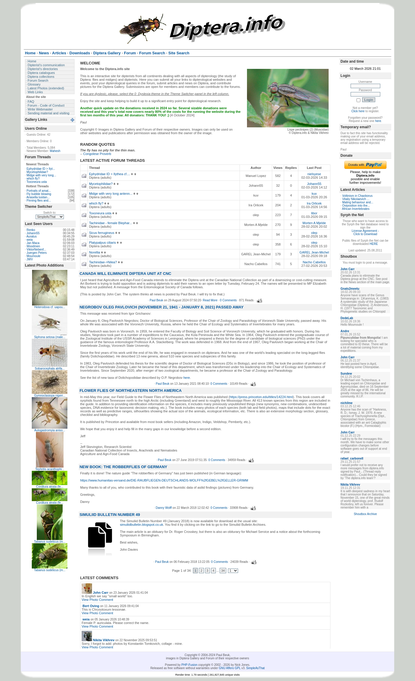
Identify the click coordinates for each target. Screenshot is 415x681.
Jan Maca (32, 243)
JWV (29, 259)
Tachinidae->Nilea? (104, 262)
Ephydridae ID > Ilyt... (40, 168)
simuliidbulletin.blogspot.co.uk (141, 524)
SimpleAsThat (255, 668)
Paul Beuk (156, 300)
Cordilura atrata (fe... (50, 486)
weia (29, 239)
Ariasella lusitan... (38, 197)
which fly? (32, 178)
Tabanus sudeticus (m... (50, 541)
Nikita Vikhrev (104, 640)
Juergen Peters (36, 252)
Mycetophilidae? (37, 172)
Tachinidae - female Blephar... (112, 223)
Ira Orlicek (314, 203)
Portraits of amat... (38, 190)
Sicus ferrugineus (103, 233)
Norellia (96, 252)
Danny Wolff (164, 507)
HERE (374, 244)
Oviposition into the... (356, 205)
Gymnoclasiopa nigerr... (49, 395)
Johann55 (32, 233)
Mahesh (55, 151)
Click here (358, 111)
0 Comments (228, 300)
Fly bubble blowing (38, 194)
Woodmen (33, 246)
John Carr (100, 592)
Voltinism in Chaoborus (357, 195)
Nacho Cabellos (314, 262)
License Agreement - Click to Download (365, 232)
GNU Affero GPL (229, 668)
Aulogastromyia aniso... (49, 430)
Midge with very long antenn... (112, 193)
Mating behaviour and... (357, 202)
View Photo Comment (97, 599)
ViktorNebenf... (36, 249)
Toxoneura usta (36, 181)
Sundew (346, 373)
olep (314, 233)
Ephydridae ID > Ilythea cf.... (111, 174)
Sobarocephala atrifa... (50, 368)
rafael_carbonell (351, 458)
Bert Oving (91, 606)
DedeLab (346, 318)
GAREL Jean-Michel (314, 252)
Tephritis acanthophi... (49, 469)
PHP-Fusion (189, 664)
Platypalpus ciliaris (104, 242)
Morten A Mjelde (314, 223)
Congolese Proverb (97, 154)
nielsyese (314, 174)
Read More (210, 300)
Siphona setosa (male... (49, 337)
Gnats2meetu (349, 288)
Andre (344, 331)
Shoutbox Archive (365, 514)
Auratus (31, 236)
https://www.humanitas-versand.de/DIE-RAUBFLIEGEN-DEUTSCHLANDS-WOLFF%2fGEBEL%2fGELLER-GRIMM (164, 480)
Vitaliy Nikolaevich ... (356, 199)
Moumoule (33, 256)
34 (223, 570)
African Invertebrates (355, 208)
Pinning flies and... (38, 200)
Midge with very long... (41, 175)
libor (314, 213)
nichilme (346, 403)
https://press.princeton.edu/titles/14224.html (261, 397)
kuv (314, 193)
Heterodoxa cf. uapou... (49, 307)
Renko (30, 230)
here (186, 377)
